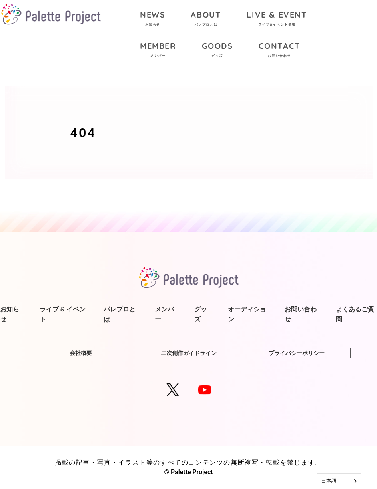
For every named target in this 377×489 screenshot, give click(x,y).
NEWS (152, 19)
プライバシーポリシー (297, 353)
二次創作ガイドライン (189, 353)
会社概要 (81, 353)
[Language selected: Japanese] (339, 481)
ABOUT (206, 19)
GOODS (217, 50)
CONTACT (280, 50)
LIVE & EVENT (277, 19)
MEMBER (158, 50)
